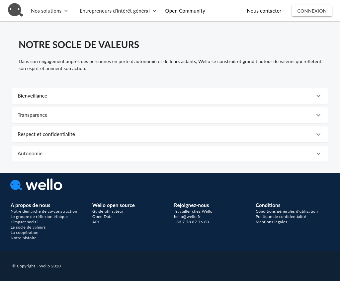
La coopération (25, 232)
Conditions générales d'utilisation (287, 211)
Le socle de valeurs (28, 227)
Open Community (185, 11)
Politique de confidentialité (281, 216)
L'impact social (24, 221)
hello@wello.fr (187, 216)
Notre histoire (24, 237)
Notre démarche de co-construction (44, 211)
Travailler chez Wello (193, 211)
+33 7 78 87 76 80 (191, 221)
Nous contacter (264, 11)
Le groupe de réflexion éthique (39, 216)
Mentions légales (271, 221)
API (95, 221)
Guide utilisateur (108, 211)
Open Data (102, 216)
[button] (170, 96)
